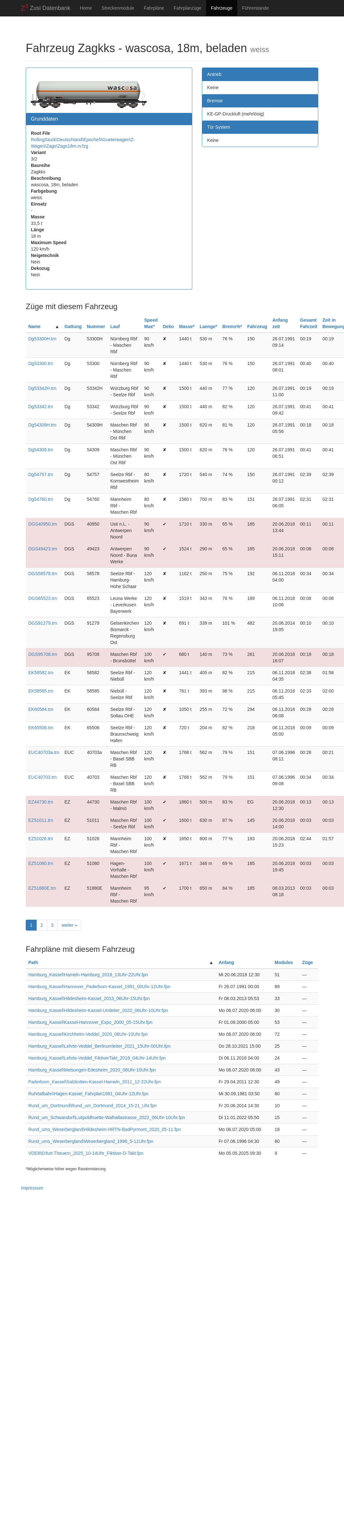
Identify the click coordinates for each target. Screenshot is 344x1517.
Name (34, 326)
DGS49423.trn (42, 548)
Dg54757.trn (40, 474)
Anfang (226, 962)
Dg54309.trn (40, 449)
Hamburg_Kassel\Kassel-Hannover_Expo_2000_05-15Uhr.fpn (90, 1022)
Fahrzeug (257, 326)
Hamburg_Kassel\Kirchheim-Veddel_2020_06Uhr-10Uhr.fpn (88, 1034)
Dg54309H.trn (42, 425)
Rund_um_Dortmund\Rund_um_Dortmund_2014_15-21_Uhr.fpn (92, 1105)
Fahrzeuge (221, 8)
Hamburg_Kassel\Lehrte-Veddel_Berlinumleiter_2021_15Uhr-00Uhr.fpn (99, 1046)
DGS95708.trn (42, 654)
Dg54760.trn (40, 499)
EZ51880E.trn (42, 888)
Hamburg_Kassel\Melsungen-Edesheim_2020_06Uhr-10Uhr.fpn (92, 1069)
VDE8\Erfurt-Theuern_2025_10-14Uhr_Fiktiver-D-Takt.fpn (85, 1153)
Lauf (115, 326)
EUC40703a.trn (43, 752)
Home (86, 8)
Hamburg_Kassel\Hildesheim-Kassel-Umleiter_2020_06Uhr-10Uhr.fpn (98, 1010)
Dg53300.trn (40, 363)
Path (33, 962)
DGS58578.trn (42, 573)
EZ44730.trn (40, 801)
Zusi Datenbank (45, 7)
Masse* (187, 326)
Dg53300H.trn (42, 338)
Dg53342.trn (40, 406)
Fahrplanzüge (187, 8)
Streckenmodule (118, 8)
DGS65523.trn (42, 598)
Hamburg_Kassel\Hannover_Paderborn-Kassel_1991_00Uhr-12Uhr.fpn (99, 986)
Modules (284, 962)
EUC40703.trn (42, 777)
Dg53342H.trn (42, 388)
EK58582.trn (40, 672)
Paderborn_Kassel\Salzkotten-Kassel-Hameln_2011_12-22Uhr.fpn (94, 1081)
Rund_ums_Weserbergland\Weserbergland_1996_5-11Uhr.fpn (90, 1141)
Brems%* (232, 326)
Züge (307, 962)
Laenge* (208, 326)
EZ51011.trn (40, 820)
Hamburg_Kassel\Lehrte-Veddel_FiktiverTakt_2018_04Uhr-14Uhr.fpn (97, 1058)
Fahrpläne (154, 8)
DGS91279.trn (42, 623)
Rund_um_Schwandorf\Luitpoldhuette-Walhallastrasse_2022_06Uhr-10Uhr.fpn (106, 1117)
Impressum (32, 1188)
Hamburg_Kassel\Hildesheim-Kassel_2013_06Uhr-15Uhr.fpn (88, 998)
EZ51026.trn (40, 838)
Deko (168, 326)
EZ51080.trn (40, 863)
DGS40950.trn (42, 524)
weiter (69, 925)
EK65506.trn (40, 727)
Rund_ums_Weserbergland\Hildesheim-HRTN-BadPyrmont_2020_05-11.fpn (104, 1129)
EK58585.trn (40, 691)
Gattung (73, 326)
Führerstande (255, 8)
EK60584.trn (40, 709)
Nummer (96, 326)
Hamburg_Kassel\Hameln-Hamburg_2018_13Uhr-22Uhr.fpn (88, 974)
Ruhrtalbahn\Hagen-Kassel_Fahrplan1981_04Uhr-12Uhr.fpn (88, 1093)
